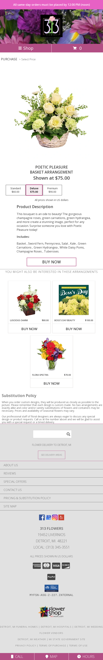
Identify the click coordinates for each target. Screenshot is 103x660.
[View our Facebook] (42, 519)
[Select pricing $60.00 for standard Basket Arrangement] (15, 190)
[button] (51, 588)
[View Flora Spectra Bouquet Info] (51, 354)
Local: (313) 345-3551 (51, 547)
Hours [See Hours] (86, 656)
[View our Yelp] (61, 519)
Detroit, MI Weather (32, 639)
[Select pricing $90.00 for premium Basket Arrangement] (52, 190)
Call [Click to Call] (17, 656)
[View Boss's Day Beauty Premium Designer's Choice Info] (74, 300)
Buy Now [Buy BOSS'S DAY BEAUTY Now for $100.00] (74, 329)
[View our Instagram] (55, 519)
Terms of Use (78, 645)
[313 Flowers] (51, 35)
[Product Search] (52, 434)
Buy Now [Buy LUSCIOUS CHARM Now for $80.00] (29, 329)
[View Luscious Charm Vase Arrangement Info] (29, 300)
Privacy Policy (25, 645)
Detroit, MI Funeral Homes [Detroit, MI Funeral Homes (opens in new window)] (19, 626)
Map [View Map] (51, 656)
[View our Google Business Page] (48, 519)
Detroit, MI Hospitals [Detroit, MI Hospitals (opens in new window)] (56, 626)
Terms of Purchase (52, 645)
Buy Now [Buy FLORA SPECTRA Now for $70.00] (52, 383)
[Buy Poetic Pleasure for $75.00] (51, 262)
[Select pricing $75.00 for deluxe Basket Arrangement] (34, 190)
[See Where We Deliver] (51, 454)
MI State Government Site (67, 639)
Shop (25, 48)
